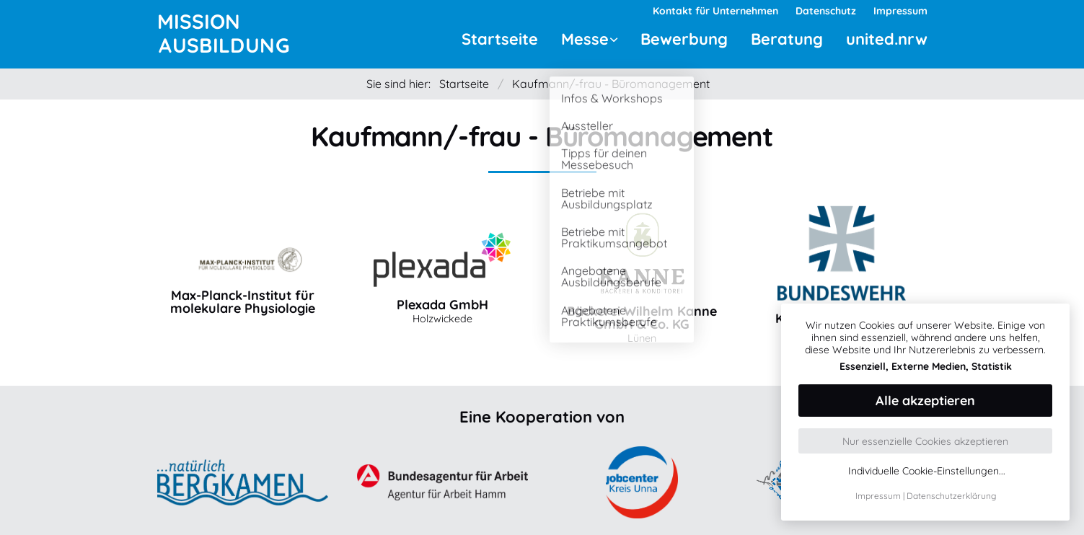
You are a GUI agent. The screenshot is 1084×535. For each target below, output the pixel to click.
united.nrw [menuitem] (886, 39)
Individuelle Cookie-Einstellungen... (926, 471)
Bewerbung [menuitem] (684, 39)
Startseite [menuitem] (500, 39)
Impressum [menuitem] (900, 10)
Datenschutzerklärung (951, 495)
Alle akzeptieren (925, 400)
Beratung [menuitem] (787, 39)
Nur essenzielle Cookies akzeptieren (925, 441)
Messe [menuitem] (585, 39)
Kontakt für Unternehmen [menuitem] (715, 10)
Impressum (878, 495)
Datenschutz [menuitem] (826, 10)
